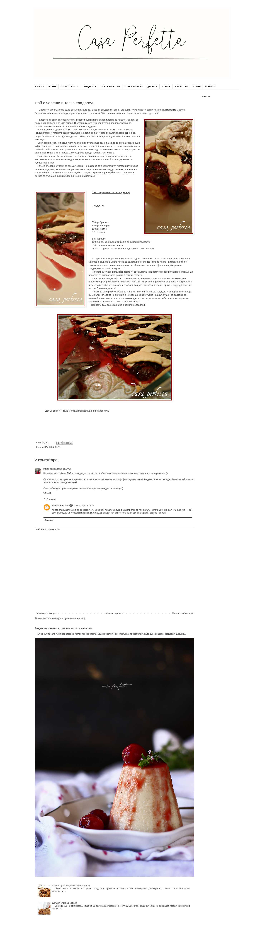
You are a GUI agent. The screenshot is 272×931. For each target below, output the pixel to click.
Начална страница (114, 613)
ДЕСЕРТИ (152, 86)
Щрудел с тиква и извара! (64, 903)
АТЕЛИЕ (166, 86)
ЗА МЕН (197, 86)
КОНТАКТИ (211, 86)
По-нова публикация (46, 613)
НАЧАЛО (39, 86)
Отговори (51, 499)
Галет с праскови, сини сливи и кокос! (71, 885)
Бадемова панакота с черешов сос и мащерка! (64, 628)
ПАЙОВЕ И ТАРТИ (52, 447)
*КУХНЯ (52, 86)
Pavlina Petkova (60, 505)
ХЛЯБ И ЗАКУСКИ (133, 86)
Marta (46, 469)
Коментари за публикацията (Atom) (67, 618)
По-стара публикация (182, 613)
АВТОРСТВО (181, 86)
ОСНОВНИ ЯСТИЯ (110, 86)
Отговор (47, 493)
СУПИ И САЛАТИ (69, 86)
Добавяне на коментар (48, 529)
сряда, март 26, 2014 (60, 469)
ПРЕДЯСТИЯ (89, 86)
